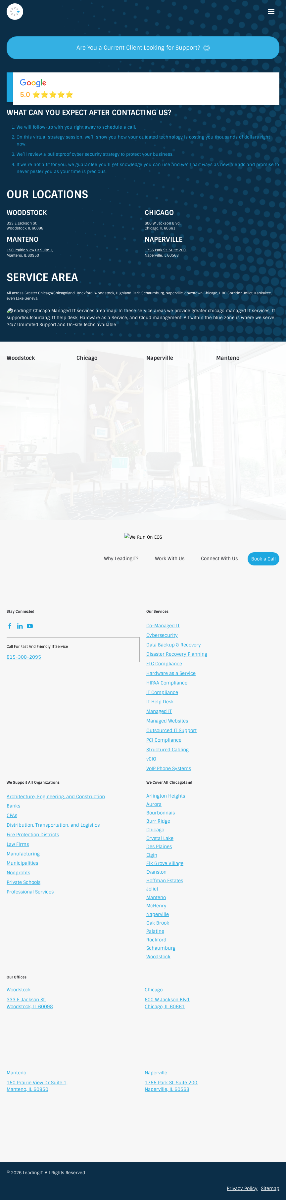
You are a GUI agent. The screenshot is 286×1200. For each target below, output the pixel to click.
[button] (271, 11)
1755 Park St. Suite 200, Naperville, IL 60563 (165, 253)
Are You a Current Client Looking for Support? (143, 47)
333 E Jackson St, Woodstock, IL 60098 (25, 226)
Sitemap (270, 1188)
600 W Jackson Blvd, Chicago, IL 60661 (162, 226)
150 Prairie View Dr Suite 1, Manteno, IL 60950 (30, 253)
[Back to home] (15, 11)
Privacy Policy (242, 1188)
